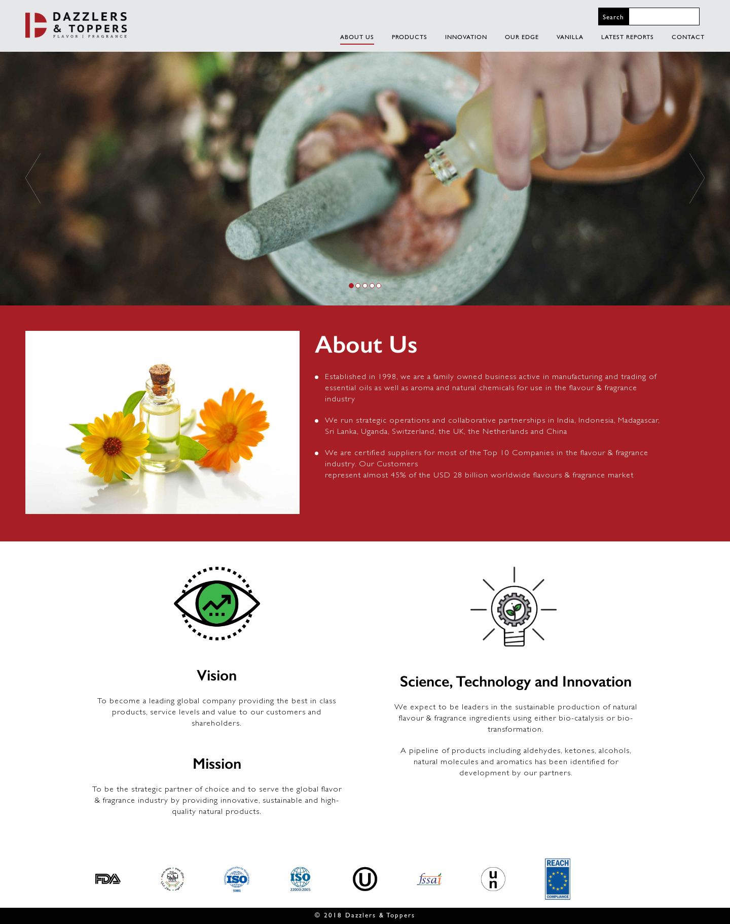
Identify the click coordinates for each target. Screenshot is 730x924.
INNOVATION (466, 37)
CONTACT (688, 37)
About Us (357, 37)
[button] (33, 178)
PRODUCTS (409, 37)
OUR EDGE (522, 37)
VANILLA (570, 37)
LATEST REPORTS (627, 37)
